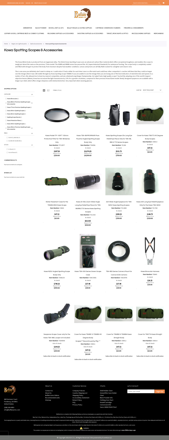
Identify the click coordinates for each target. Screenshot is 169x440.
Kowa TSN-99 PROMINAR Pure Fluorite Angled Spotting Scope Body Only (88, 139)
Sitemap (48, 400)
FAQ (74, 402)
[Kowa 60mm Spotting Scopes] (19, 111)
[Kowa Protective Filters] (19, 120)
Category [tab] (7, 94)
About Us (48, 393)
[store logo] (82, 21)
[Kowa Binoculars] (19, 99)
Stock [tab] (6, 145)
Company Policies (79, 391)
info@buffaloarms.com (12, 410)
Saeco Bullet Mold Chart (108, 407)
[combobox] (146, 3)
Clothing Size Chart (106, 400)
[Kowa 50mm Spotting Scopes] (19, 124)
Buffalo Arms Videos (52, 395)
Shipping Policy (78, 395)
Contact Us (49, 391)
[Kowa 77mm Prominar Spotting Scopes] (19, 107)
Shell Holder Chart (106, 391)
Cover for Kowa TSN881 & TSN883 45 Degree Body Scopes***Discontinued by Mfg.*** (88, 337)
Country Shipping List (80, 393)
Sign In (28, 3)
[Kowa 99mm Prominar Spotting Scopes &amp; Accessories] (19, 128)
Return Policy (77, 400)
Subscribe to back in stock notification (56, 356)
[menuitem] (28, 28)
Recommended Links (52, 398)
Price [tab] (5, 133)
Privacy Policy (77, 405)
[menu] (84, 30)
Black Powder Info (106, 398)
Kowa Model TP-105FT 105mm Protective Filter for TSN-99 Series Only (57, 139)
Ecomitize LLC (107, 438)
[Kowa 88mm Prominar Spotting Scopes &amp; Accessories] (19, 103)
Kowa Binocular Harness (150, 271)
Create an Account (40, 3)
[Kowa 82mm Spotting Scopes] (19, 114)
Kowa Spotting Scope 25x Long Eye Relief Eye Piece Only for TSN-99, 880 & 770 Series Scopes (119, 139)
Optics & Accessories (36, 44)
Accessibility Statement (81, 398)
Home (6, 44)
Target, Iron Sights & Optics (19, 44)
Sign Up (159, 391)
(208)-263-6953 (9, 407)
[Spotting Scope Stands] (19, 117)
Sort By (138, 90)
